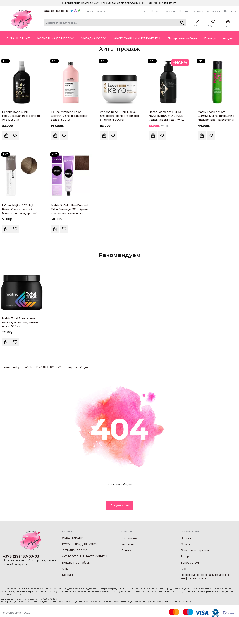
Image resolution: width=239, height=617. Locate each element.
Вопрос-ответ (190, 562)
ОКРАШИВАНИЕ (73, 538)
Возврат (186, 556)
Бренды (67, 575)
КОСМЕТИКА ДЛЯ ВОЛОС (42, 367)
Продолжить (119, 505)
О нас (154, 10)
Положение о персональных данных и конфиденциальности (206, 576)
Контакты (230, 10)
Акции (66, 568)
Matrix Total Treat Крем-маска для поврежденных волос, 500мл (20, 322)
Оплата (184, 10)
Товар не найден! (76, 367)
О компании (129, 538)
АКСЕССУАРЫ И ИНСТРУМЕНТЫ (84, 556)
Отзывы (126, 550)
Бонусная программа (206, 10)
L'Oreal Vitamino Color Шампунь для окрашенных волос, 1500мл (69, 115)
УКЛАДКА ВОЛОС (74, 550)
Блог (144, 10)
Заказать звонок (96, 10)
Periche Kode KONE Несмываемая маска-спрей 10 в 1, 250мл (21, 115)
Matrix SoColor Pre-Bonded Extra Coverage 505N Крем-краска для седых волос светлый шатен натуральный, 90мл (69, 213)
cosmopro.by (11, 367)
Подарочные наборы (76, 562)
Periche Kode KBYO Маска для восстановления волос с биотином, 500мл (119, 115)
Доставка (169, 10)
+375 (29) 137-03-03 (56, 10)
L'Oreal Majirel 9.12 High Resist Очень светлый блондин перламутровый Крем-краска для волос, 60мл (19, 213)
